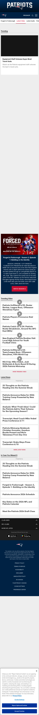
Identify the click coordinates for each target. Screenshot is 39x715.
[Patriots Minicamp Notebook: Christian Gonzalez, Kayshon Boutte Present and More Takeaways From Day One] (19, 431)
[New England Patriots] (19, 545)
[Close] (36, 671)
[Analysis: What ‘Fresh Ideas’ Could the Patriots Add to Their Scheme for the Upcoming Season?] (19, 409)
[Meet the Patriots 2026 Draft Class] (19, 511)
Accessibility (19, 569)
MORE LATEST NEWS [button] (19, 449)
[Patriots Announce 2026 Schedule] (19, 494)
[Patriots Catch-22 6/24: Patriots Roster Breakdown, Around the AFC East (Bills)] (19, 329)
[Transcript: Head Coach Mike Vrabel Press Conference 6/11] (19, 420)
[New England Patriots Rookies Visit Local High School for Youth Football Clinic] (19, 340)
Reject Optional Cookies (19, 705)
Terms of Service (19, 566)
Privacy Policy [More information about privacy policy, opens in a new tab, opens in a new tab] (17, 695)
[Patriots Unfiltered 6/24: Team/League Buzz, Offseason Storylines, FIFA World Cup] (19, 352)
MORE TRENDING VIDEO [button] (19, 371)
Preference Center (19, 589)
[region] (19, 691)
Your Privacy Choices (19, 583)
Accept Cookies (19, 711)
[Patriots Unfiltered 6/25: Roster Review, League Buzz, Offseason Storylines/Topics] (19, 307)
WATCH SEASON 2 (19, 289)
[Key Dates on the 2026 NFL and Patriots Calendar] (19, 503)
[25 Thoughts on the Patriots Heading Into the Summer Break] (19, 387)
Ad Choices (19, 579)
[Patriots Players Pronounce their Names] (19, 318)
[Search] (32, 15)
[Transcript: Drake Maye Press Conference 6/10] (19, 443)
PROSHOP (26, 15)
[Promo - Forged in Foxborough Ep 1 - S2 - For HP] (19, 486)
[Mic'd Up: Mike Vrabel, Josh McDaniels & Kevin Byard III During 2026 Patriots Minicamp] (19, 364)
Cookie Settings (19, 586)
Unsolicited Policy (20, 576)
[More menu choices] (36, 15)
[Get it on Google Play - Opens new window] (26, 536)
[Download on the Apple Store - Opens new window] (12, 536)
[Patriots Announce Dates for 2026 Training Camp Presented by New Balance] (19, 397)
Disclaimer (19, 573)
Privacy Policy (19, 563)
